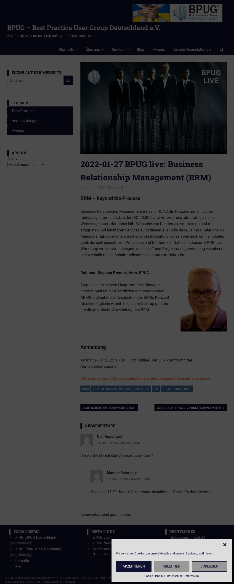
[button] (225, 544)
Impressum (192, 576)
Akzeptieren (134, 566)
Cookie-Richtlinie (154, 576)
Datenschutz (175, 576)
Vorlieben (209, 566)
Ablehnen (172, 566)
